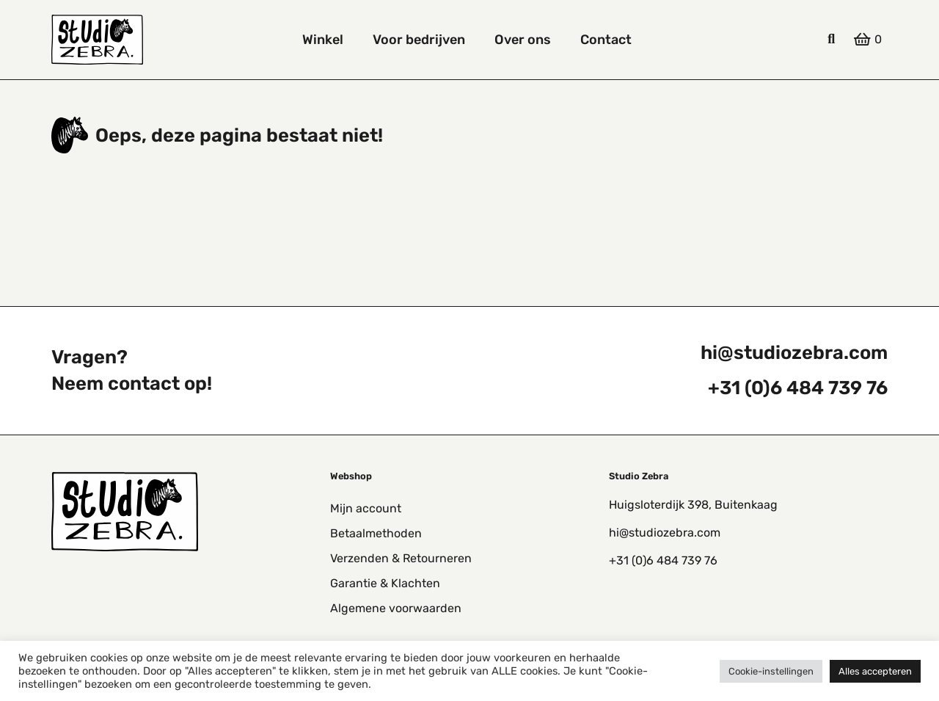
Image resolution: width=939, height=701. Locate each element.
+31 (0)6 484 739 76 (798, 388)
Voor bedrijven (419, 40)
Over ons (522, 40)
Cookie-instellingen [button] (771, 671)
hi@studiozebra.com (794, 352)
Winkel (322, 40)
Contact (606, 40)
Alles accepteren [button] (875, 671)
